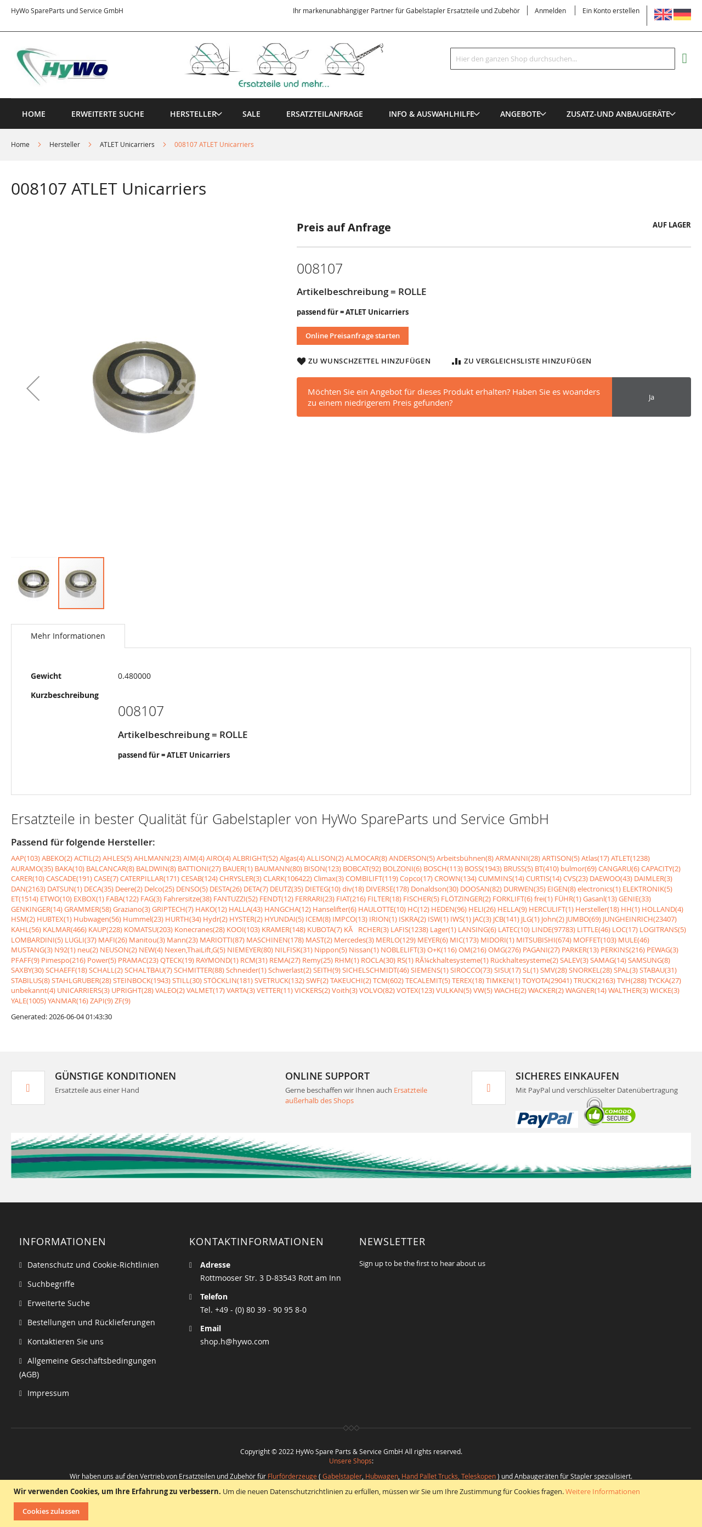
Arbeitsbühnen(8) (465, 858)
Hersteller (64, 144)
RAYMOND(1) (217, 960)
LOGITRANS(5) (662, 929)
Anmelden (550, 10)
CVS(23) (575, 878)
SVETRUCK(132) (279, 980)
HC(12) (418, 909)
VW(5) (482, 990)
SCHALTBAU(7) (148, 970)
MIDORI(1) (497, 940)
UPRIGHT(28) (132, 990)
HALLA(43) (246, 909)
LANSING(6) (477, 929)
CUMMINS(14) (501, 878)
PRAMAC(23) (138, 960)
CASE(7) (106, 878)
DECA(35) (99, 889)
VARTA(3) (241, 990)
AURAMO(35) (32, 868)
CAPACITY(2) (661, 868)
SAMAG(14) (608, 960)
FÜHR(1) (567, 899)
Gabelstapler (342, 1476)
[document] (352, 1503)
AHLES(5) (117, 858)
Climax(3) (329, 878)
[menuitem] (193, 113)
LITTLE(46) (593, 929)
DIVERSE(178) (387, 889)
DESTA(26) (226, 889)
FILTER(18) (384, 899)
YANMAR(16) (68, 1001)
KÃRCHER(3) (366, 929)
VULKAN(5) (454, 990)
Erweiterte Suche (58, 1303)
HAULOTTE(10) (382, 909)
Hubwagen (381, 1476)
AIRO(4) (218, 858)
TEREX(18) (468, 980)
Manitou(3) (147, 940)
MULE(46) (633, 940)
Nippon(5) (330, 950)
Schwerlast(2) (290, 970)
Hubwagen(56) (97, 919)
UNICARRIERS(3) (83, 990)
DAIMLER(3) (653, 878)
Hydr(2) (215, 919)
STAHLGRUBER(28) (81, 980)
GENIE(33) (635, 899)
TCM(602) (388, 980)
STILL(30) (187, 980)
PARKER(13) (580, 950)
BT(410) (547, 868)
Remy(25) (317, 960)
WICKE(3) (665, 990)
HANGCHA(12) (287, 909)
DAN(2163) (28, 889)
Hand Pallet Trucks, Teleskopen (448, 1476)
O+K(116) (442, 950)
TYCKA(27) (664, 980)
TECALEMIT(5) (427, 980)
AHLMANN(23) (158, 858)
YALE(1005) (28, 1001)
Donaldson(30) (434, 889)
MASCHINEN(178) (275, 940)
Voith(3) (345, 990)
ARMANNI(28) (517, 858)
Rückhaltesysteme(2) (524, 960)
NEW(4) (151, 950)
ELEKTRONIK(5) (647, 889)
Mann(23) (182, 940)
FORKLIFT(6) (512, 899)
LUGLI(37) (81, 940)
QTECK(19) (177, 960)
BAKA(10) (69, 868)
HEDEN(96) (449, 909)
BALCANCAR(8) (110, 868)
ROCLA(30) (378, 960)
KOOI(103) (243, 929)
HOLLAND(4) (662, 909)
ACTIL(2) (87, 858)
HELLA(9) (512, 909)
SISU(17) (507, 970)
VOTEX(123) (415, 990)
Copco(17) (416, 878)
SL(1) (531, 970)
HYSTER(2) (246, 919)
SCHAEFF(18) (66, 970)
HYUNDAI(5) (284, 919)
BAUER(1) (238, 868)
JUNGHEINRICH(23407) (640, 919)
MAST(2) (318, 940)
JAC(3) (482, 919)
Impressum (48, 1393)
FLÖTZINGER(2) (466, 899)
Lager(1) (443, 929)
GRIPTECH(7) (173, 909)
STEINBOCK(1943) (142, 980)
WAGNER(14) (586, 990)
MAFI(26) (112, 940)
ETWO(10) (56, 899)
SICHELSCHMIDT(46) (375, 970)
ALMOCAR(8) (366, 858)
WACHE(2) (510, 990)
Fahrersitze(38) (187, 899)
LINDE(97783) (553, 929)
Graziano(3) (131, 909)
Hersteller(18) (597, 909)
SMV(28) (553, 970)
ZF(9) (123, 1001)
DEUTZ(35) (286, 889)
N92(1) (65, 950)
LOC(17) (625, 929)
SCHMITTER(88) (199, 970)
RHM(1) (347, 960)
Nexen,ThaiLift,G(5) (195, 950)
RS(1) (405, 960)
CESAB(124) (199, 878)
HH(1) (630, 909)
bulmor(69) (579, 868)
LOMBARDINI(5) (37, 940)
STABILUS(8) (30, 980)
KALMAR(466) (65, 929)
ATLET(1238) (630, 858)
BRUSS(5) (518, 868)
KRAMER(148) (283, 929)
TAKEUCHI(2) (350, 980)
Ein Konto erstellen (610, 10)
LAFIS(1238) (409, 929)
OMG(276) (504, 950)
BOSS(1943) (483, 868)
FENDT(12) (276, 899)
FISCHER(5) (421, 899)
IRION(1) (383, 919)
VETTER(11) (275, 990)
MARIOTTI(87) (222, 940)
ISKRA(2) (412, 919)
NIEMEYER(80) (250, 950)
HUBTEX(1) (54, 919)
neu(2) (87, 950)
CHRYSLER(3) (240, 878)
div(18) (353, 889)
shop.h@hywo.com (234, 1341)
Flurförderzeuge (292, 1476)
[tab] (68, 636)
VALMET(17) (205, 990)
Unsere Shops (350, 1460)
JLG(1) (530, 919)
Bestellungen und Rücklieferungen (91, 1322)
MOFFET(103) (594, 940)
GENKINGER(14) (37, 909)
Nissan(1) (364, 950)
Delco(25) (159, 889)
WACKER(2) (546, 990)
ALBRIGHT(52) (255, 858)
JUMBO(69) (583, 919)
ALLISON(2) (325, 858)
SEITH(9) (327, 970)
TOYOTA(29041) (547, 980)
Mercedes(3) (354, 940)
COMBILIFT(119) (372, 878)
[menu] (351, 98)
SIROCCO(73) (471, 970)
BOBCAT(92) (362, 868)
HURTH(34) (183, 919)
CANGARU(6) (618, 868)
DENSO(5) (192, 889)
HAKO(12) (211, 909)
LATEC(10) (514, 929)
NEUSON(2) (118, 950)
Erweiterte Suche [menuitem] (107, 114)
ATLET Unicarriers (127, 144)
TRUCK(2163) (594, 980)
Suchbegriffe (51, 1284)
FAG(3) (151, 899)
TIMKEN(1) (503, 980)
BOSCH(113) (443, 868)
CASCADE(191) (69, 878)
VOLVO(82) (377, 990)
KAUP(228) (105, 929)
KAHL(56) (26, 929)
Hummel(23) (143, 919)
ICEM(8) (318, 919)
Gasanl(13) (600, 899)
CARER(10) (27, 878)
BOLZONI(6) (402, 868)
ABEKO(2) (57, 858)
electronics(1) (599, 889)
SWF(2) (317, 980)
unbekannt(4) (33, 990)
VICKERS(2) (312, 990)
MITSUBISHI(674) (543, 940)
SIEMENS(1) (430, 970)
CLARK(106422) (287, 878)
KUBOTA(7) (324, 929)
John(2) (552, 919)
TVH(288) (632, 980)
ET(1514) (24, 899)
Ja (651, 397)
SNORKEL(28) (590, 970)
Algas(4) (292, 858)
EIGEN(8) (561, 889)
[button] (33, 388)
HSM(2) (23, 919)
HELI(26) (482, 909)
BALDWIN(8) (156, 868)
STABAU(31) (658, 970)
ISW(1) (438, 919)
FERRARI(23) (315, 899)
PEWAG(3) (662, 950)
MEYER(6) (432, 940)
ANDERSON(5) (412, 858)
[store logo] (215, 65)
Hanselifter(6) (334, 909)
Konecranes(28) (199, 929)
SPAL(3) (626, 970)
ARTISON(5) (561, 858)
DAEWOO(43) (611, 878)
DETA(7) (256, 889)
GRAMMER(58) (87, 909)
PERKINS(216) (623, 950)
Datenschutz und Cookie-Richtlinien (93, 1264)
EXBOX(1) (88, 899)
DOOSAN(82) (481, 889)
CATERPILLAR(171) (149, 878)
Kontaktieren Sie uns (65, 1341)
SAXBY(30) (27, 970)
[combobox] (562, 59)
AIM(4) (194, 858)
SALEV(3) (574, 960)
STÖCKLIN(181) (228, 980)
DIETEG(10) (323, 889)
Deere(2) (129, 889)
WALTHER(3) (628, 990)
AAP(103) (25, 858)
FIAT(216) (351, 899)
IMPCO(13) (349, 919)
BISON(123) (322, 868)
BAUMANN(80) (278, 868)
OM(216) (472, 950)
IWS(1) (460, 919)
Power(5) (101, 960)
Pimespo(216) (63, 960)
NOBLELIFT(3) (403, 950)
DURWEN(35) (524, 889)
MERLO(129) (396, 940)
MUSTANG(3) (32, 950)
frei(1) (543, 899)
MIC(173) (464, 940)
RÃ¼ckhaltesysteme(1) (452, 960)
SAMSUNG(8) (649, 960)
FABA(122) (122, 899)
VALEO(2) (170, 990)
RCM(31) (254, 960)
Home (20, 144)
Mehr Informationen (68, 636)
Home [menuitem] (34, 114)
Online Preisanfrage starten (352, 335)
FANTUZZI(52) (235, 899)
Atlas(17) (595, 858)
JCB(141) (506, 919)
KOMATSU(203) (148, 929)
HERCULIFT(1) (551, 909)
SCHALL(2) (106, 970)
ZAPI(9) (101, 1001)
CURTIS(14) (544, 878)
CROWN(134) (455, 878)
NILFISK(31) (294, 950)
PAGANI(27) (541, 950)
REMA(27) (285, 960)
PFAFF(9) (25, 960)
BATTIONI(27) (199, 868)
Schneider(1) (246, 970)
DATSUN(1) (64, 889)
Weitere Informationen (602, 1491)
